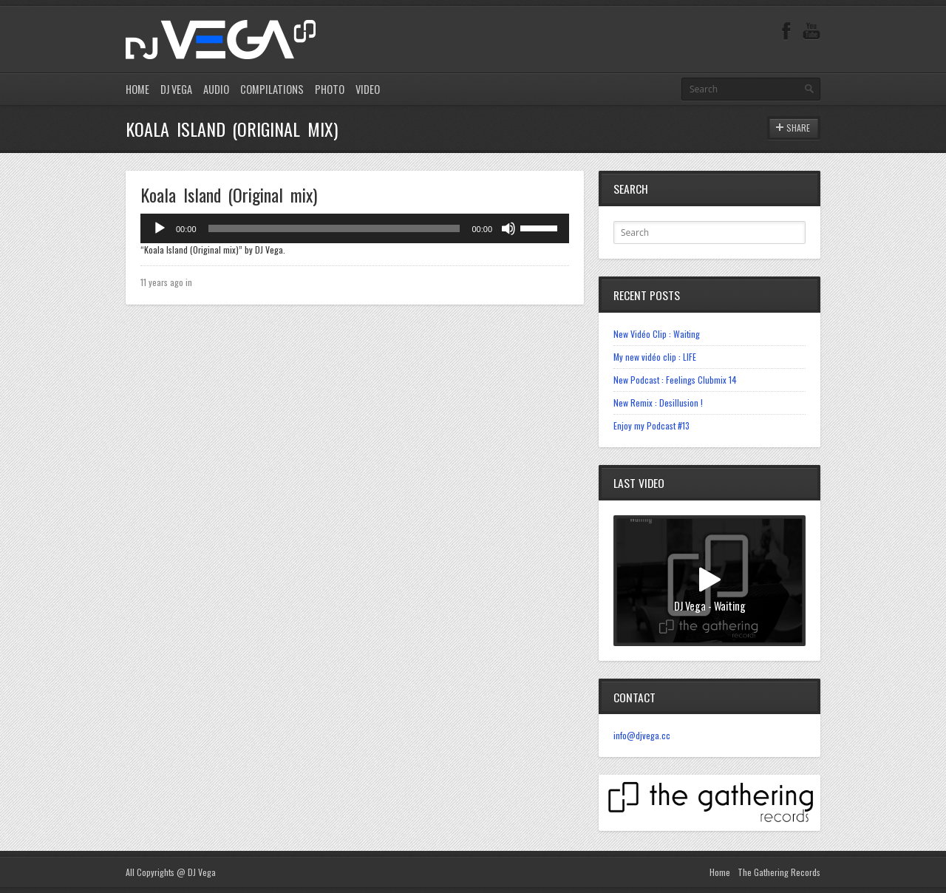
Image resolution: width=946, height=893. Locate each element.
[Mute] (508, 228)
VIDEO (367, 89)
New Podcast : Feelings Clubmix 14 (675, 379)
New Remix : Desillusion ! (658, 402)
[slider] (334, 228)
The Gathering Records (779, 872)
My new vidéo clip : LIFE (654, 356)
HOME (137, 89)
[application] (354, 228)
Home (720, 872)
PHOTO (329, 89)
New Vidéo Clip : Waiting (656, 333)
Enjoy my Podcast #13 (651, 425)
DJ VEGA (176, 89)
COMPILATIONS (272, 89)
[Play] (159, 228)
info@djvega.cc (641, 735)
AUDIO (216, 89)
